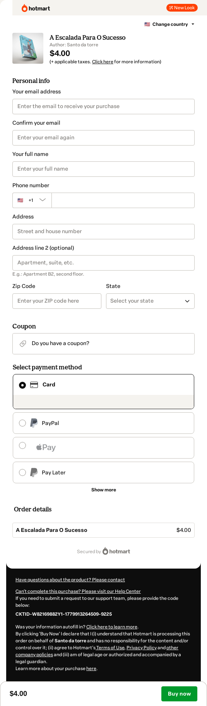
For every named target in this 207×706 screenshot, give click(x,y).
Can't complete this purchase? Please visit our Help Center (78, 591)
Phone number (30, 185)
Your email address (36, 91)
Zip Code (23, 286)
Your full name (30, 154)
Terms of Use (110, 647)
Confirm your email (36, 123)
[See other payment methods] (103, 489)
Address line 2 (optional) (43, 248)
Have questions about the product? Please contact (70, 579)
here (91, 668)
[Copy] (63, 614)
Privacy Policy (142, 647)
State (113, 286)
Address (23, 216)
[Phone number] (123, 200)
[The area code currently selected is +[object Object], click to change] (31, 200)
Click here (102, 61)
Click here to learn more (111, 627)
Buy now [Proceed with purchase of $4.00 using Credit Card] (179, 694)
